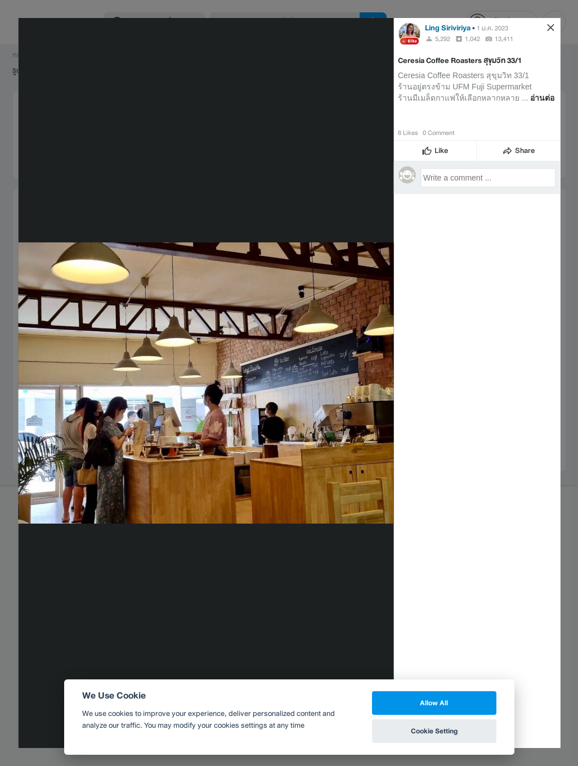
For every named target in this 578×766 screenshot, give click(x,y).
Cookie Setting (434, 731)
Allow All (434, 702)
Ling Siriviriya (448, 28)
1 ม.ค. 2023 (492, 28)
